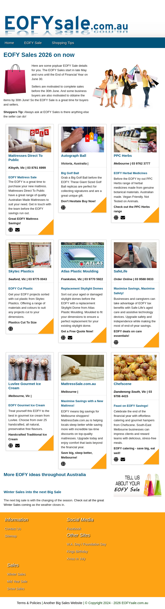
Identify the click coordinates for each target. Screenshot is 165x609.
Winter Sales (16, 574)
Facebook (74, 529)
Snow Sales (15, 589)
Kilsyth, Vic (16, 167)
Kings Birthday (77, 551)
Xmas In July (76, 559)
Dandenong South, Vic (130, 391)
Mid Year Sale (17, 581)
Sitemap (11, 536)
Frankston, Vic (71, 279)
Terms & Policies (29, 603)
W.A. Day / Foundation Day (86, 544)
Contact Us (13, 529)
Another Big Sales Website (62, 603)
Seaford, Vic (17, 279)
